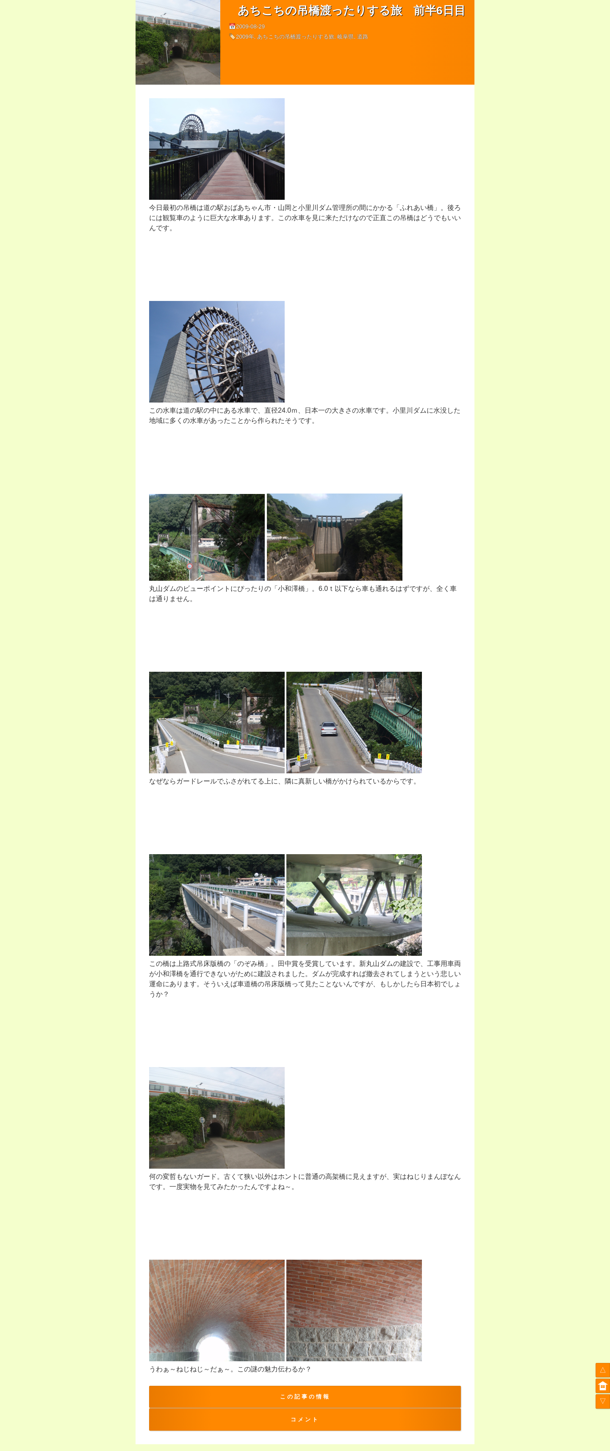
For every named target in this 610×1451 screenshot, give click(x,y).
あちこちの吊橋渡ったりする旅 (295, 36)
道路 (362, 36)
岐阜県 (345, 36)
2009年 (245, 36)
